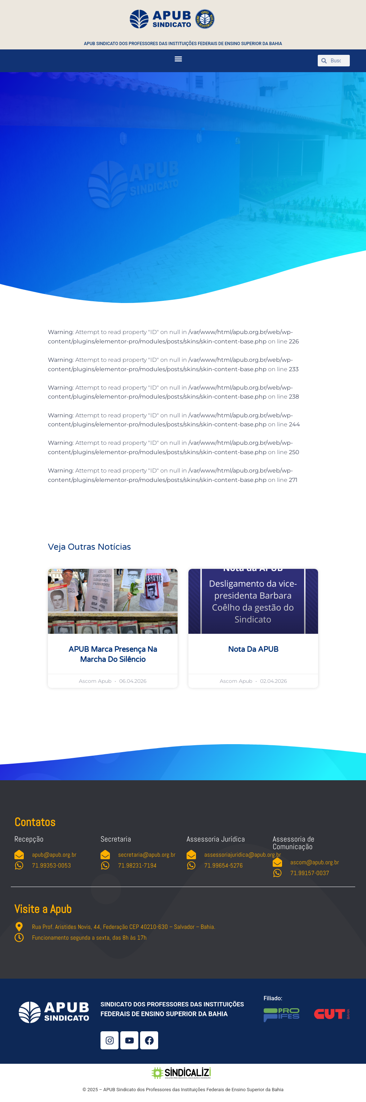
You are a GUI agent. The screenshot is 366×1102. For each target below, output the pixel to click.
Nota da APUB (253, 649)
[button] (178, 59)
